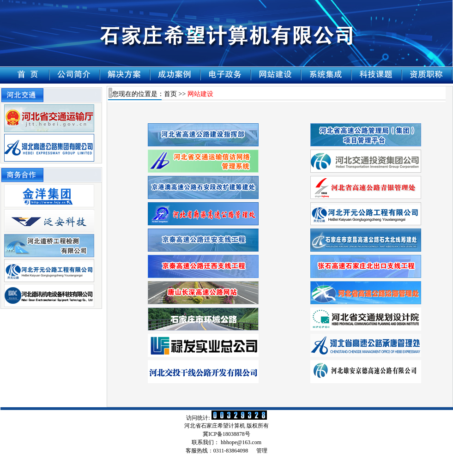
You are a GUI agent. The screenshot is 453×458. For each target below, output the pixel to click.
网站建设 (200, 93)
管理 (261, 450)
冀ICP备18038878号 (226, 434)
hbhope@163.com (241, 442)
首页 (170, 93)
